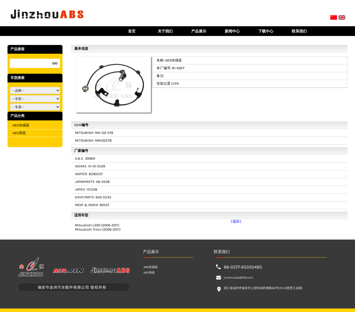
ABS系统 (19, 133)
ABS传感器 (20, 125)
